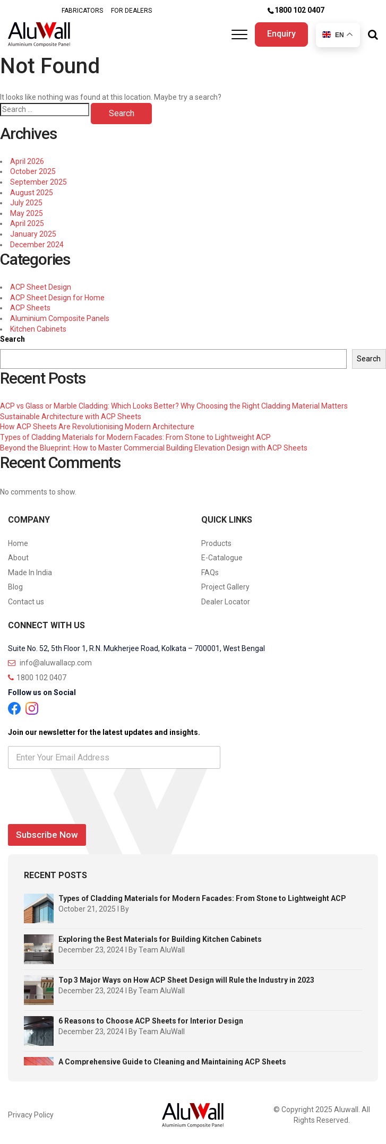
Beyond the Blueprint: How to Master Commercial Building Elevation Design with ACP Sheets (153, 448)
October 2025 (33, 171)
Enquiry (281, 34)
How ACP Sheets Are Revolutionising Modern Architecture (97, 426)
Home (18, 543)
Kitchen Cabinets (38, 329)
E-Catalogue (222, 557)
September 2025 (38, 182)
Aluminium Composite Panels (59, 318)
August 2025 (31, 192)
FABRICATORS (82, 10)
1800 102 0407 (299, 10)
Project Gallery (225, 587)
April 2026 (27, 161)
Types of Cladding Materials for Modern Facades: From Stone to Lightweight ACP (135, 437)
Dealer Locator (225, 601)
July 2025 (26, 202)
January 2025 (33, 234)
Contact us (26, 601)
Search (12, 339)
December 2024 (37, 244)
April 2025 (27, 223)
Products (216, 543)
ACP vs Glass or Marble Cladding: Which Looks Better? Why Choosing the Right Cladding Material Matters (174, 406)
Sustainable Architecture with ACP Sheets (70, 416)
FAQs (210, 572)
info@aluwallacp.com (50, 662)
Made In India (30, 572)
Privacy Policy (31, 1115)
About (18, 557)
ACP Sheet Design (40, 287)
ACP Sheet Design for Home (57, 297)
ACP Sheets (30, 308)
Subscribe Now (47, 834)
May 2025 (26, 213)
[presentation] (88, 813)
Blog (15, 587)
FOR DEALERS (131, 10)
